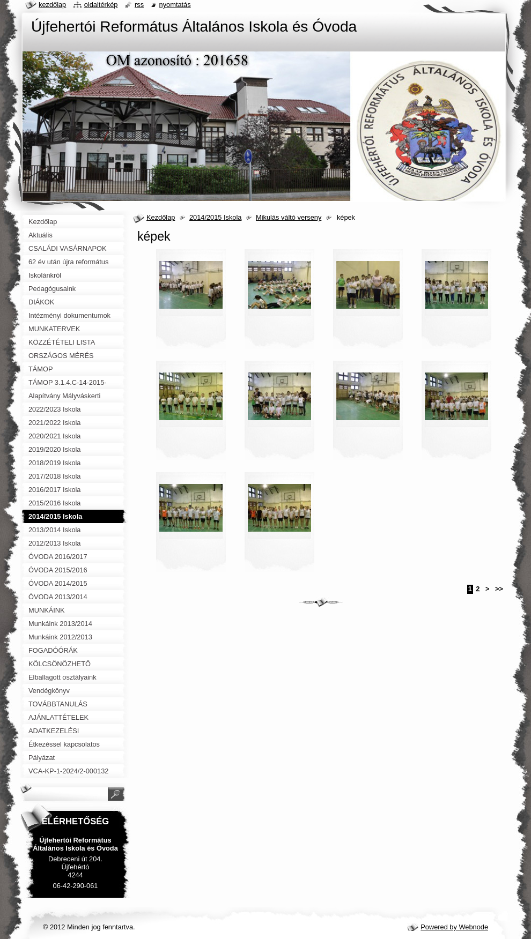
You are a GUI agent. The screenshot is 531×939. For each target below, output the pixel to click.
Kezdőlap (160, 217)
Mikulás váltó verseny (288, 217)
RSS (139, 5)
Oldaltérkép (101, 5)
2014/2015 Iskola (215, 217)
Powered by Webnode (454, 927)
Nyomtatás (175, 5)
